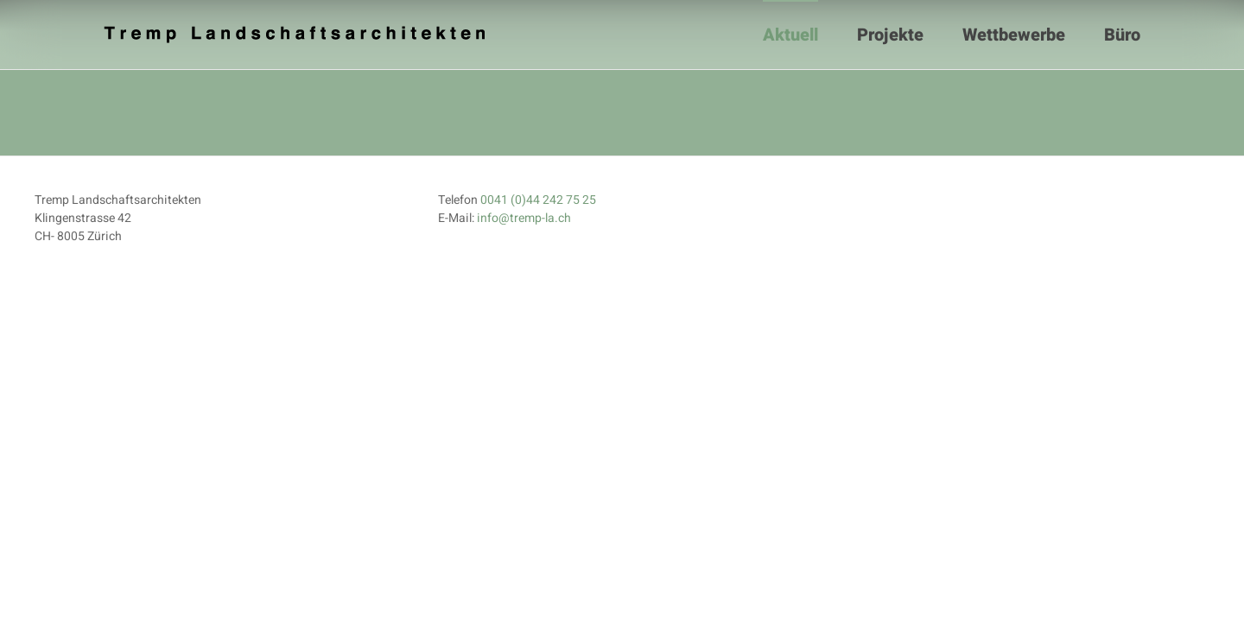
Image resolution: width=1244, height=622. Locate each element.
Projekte (890, 35)
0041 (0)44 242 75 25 (538, 200)
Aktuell (790, 35)
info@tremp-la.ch (524, 218)
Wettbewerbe (1013, 35)
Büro (1122, 35)
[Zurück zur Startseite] (296, 34)
